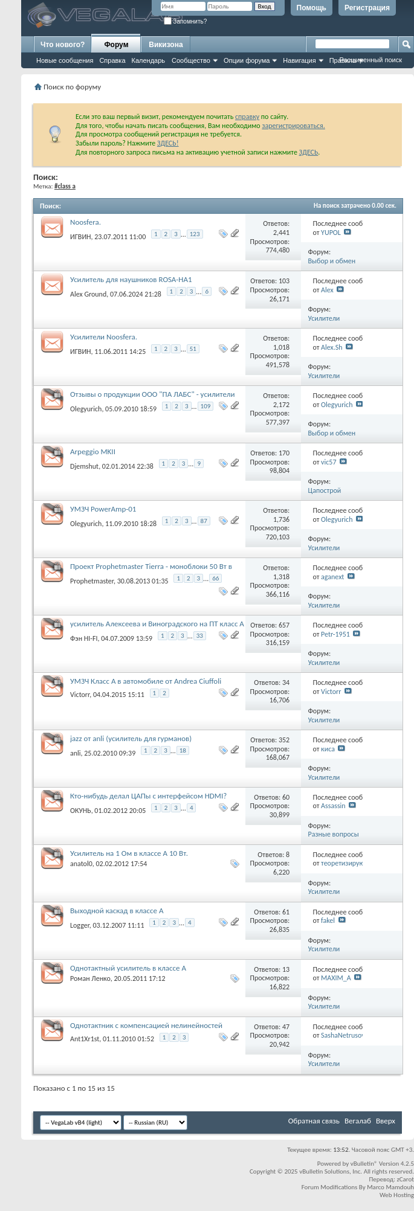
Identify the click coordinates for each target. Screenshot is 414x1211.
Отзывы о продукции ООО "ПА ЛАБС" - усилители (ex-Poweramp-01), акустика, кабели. (152, 399)
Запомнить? (185, 21)
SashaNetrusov (343, 1035)
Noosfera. (85, 221)
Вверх (385, 1120)
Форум (116, 44)
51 (193, 349)
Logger (79, 925)
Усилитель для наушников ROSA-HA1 (131, 279)
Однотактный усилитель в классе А (128, 967)
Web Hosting (397, 1195)
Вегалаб (357, 1120)
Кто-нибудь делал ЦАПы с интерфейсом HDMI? (148, 795)
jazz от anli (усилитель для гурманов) (131, 738)
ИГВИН (80, 237)
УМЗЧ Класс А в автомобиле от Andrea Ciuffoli (145, 681)
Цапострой (324, 490)
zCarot (405, 1179)
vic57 (328, 462)
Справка (112, 60)
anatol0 (81, 863)
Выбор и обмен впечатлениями (332, 265)
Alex (327, 290)
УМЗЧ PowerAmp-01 (103, 508)
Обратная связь (314, 1120)
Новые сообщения (64, 60)
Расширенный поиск (370, 59)
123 (195, 234)
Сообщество (191, 60)
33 (199, 636)
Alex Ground (88, 294)
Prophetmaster (92, 581)
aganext (332, 577)
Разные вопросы (333, 834)
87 (204, 521)
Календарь (149, 60)
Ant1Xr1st (84, 1039)
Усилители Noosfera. (103, 336)
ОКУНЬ (80, 810)
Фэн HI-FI (84, 638)
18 (183, 750)
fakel (328, 920)
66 (215, 578)
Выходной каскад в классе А (116, 910)
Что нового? (62, 44)
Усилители (324, 318)
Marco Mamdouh (390, 1187)
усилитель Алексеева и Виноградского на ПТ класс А (157, 623)
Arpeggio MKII (92, 451)
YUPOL (331, 232)
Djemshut (84, 466)
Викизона (166, 44)
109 (206, 406)
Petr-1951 (335, 634)
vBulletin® (364, 1164)
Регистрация (367, 8)
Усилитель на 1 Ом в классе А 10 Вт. (129, 853)
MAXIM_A (336, 978)
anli (75, 753)
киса (328, 749)
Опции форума (247, 60)
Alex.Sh (332, 347)
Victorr (79, 694)
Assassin (333, 805)
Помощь (311, 8)
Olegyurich (86, 409)
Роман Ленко (90, 978)
